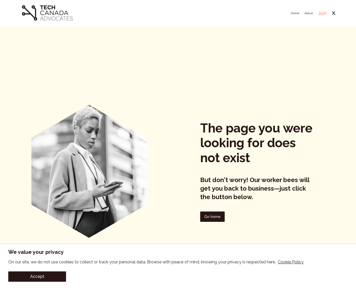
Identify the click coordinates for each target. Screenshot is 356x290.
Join (322, 13)
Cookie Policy (291, 262)
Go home (212, 217)
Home (295, 13)
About (308, 13)
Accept (37, 276)
